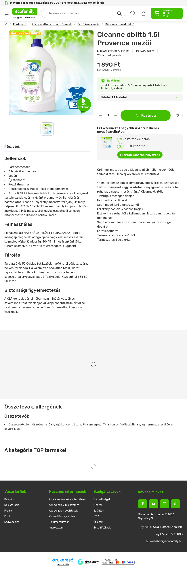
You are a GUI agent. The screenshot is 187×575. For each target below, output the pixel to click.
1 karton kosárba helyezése (140, 155)
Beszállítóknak (102, 527)
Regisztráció (11, 505)
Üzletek (98, 522)
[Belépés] (143, 13)
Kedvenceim (11, 522)
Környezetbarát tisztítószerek (52, 24)
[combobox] (83, 13)
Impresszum (56, 527)
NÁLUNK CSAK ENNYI (25, 33)
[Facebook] (142, 503)
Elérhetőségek (102, 499)
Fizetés (98, 505)
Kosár (7, 516)
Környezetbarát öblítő (119, 24)
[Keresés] (119, 13)
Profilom (9, 510)
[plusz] (116, 115)
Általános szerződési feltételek (67, 499)
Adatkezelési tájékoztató (64, 505)
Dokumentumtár (59, 522)
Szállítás (99, 510)
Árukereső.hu (63, 564)
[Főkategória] (5, 24)
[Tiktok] (175, 503)
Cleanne (149, 50)
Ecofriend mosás (89, 24)
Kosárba (145, 115)
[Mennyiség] (108, 115)
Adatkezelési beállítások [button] (63, 510)
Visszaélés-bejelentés (62, 516)
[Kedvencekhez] (177, 115)
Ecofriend (19, 24)
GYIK (96, 516)
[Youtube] (153, 503)
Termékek (6, 13)
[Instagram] (164, 503)
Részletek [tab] (12, 146)
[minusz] (100, 115)
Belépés (9, 499)
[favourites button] (132, 13)
